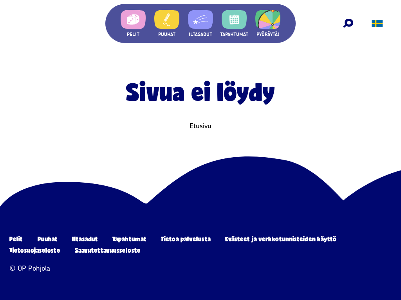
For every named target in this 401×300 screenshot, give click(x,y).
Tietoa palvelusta (186, 238)
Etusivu (200, 126)
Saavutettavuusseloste (108, 250)
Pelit (16, 238)
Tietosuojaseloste (34, 250)
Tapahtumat (129, 238)
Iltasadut (85, 238)
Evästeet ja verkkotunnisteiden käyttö (281, 238)
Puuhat (48, 238)
